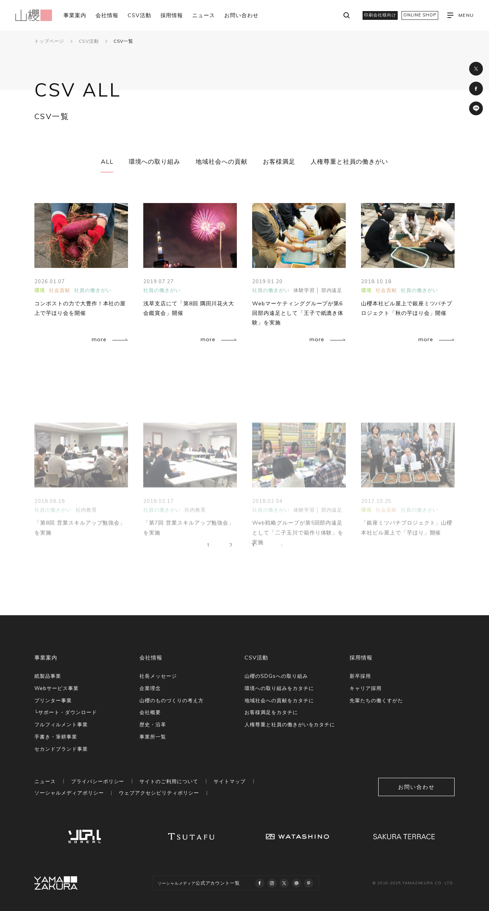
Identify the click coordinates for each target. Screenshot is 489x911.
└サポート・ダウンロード (65, 712)
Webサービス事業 (56, 688)
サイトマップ (230, 781)
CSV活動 (139, 15)
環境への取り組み (155, 161)
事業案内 (74, 15)
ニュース (203, 15)
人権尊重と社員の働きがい (350, 161)
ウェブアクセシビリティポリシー (159, 793)
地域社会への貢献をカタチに (279, 700)
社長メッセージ (158, 676)
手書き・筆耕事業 (55, 737)
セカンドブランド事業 (61, 749)
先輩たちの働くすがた (376, 700)
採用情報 (171, 15)
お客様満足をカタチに (271, 712)
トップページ (49, 41)
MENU (460, 15)
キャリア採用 (366, 688)
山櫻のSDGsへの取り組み (276, 676)
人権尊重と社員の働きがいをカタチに (289, 724)
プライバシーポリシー (98, 781)
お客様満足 (279, 161)
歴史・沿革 (152, 724)
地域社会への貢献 (222, 161)
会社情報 (107, 15)
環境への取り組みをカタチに (279, 688)
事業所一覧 (152, 737)
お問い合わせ (241, 15)
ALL (107, 161)
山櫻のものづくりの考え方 (171, 700)
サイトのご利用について (168, 781)
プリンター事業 (53, 700)
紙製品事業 (47, 676)
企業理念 (150, 688)
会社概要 (150, 712)
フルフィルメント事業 (61, 724)
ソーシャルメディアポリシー (69, 793)
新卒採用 (360, 676)
